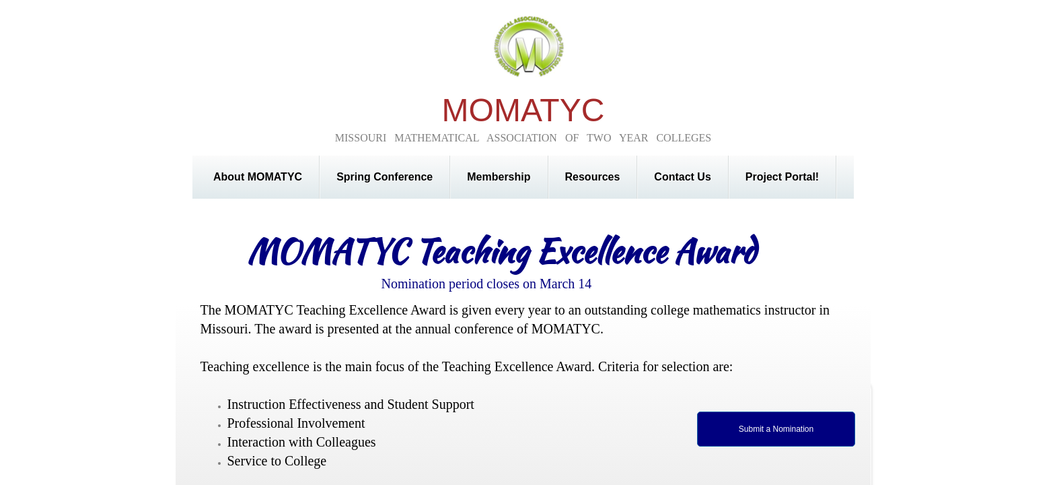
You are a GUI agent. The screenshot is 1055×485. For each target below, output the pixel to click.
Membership (498, 177)
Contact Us (682, 177)
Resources (592, 177)
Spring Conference (384, 177)
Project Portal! (782, 177)
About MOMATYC (257, 177)
